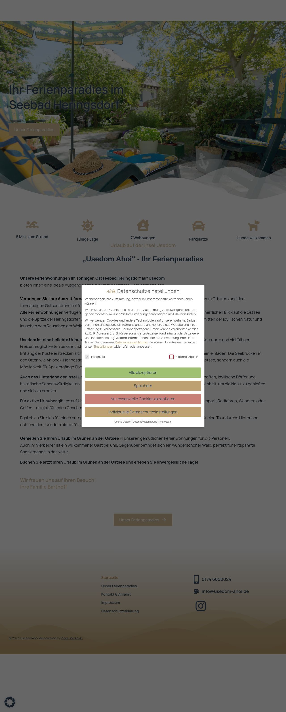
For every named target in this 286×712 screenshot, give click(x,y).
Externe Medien (183, 357)
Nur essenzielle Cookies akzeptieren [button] (143, 398)
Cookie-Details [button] (122, 421)
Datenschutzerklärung (131, 342)
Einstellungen (103, 346)
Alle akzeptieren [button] (143, 372)
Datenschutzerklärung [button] (145, 421)
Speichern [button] (143, 385)
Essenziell (95, 357)
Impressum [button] (166, 421)
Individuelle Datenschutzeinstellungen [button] (143, 412)
